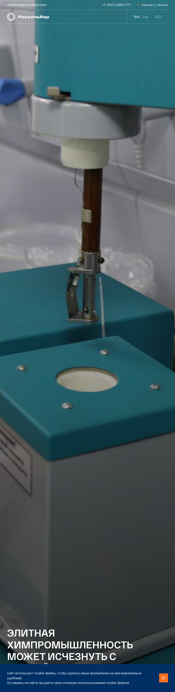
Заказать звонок (154, 5)
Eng (145, 17)
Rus (137, 17)
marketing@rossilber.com (26, 5)
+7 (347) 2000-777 (116, 5)
